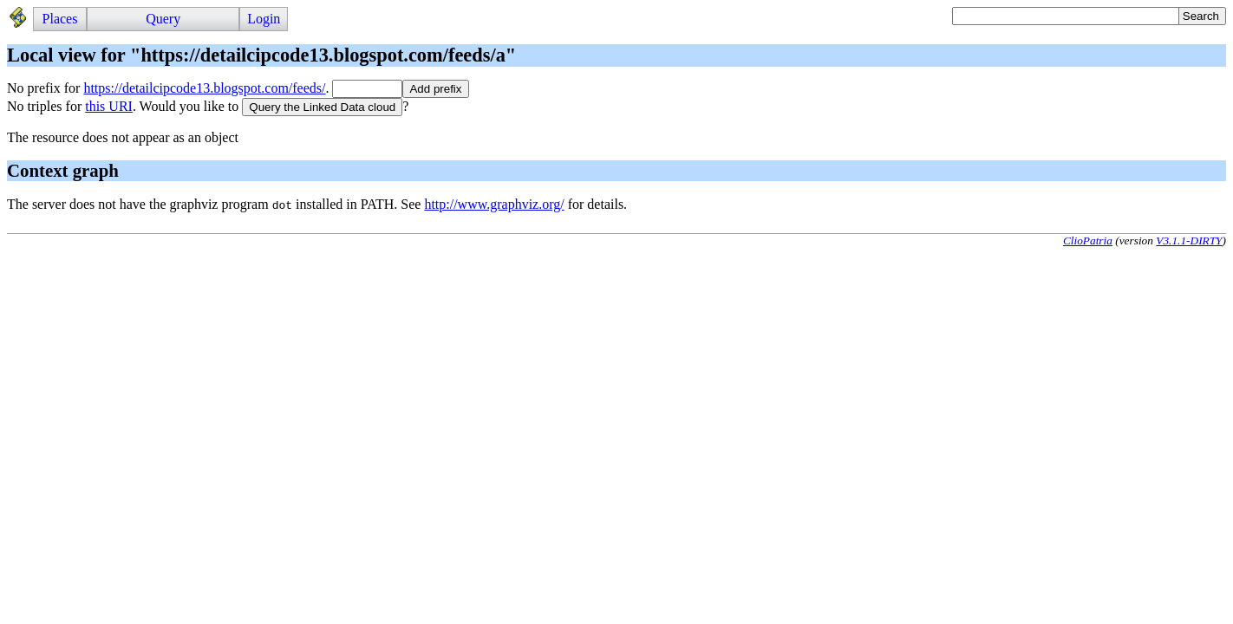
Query (163, 18)
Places (60, 18)
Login (263, 18)
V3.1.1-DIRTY (1189, 240)
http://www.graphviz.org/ (494, 204)
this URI (109, 106)
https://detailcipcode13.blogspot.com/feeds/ (204, 88)
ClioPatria (1087, 240)
